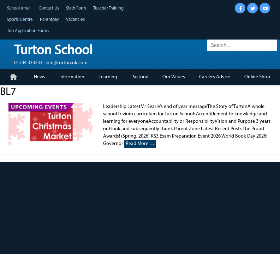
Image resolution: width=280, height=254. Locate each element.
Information (71, 77)
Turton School (53, 51)
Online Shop (257, 77)
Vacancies (75, 19)
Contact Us (48, 8)
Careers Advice (214, 77)
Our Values (173, 77)
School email (19, 8)
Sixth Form (76, 8)
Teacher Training (108, 8)
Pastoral (139, 77)
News (39, 77)
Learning (108, 77)
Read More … (140, 143)
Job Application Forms (28, 31)
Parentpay (49, 19)
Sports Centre (20, 19)
